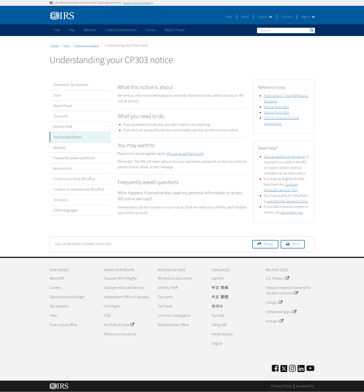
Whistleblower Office (173, 324)
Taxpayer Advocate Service (124, 287)
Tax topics (60, 199)
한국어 (217, 306)
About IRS (57, 278)
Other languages (65, 210)
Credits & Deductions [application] (120, 30)
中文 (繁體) (220, 297)
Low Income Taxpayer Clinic (287, 201)
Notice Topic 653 (276, 112)
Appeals (59, 147)
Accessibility (62, 168)
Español (218, 278)
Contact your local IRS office (74, 178)
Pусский (218, 315)
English (265, 17)
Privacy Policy (281, 386)
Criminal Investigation (174, 315)
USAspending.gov (281, 311)
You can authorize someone (284, 156)
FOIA (107, 315)
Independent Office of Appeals (126, 297)
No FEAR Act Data (119, 324)
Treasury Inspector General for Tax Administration (288, 290)
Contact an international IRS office (78, 189)
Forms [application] (150, 30)
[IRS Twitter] (283, 370)
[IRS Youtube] (310, 368)
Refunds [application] (90, 30)
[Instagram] (292, 368)
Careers (55, 287)
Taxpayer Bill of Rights (120, 278)
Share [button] (268, 244)
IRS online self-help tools (185, 153)
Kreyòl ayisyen (222, 334)
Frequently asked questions (73, 158)
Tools (57, 95)
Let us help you (291, 212)
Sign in (308, 17)
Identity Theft (168, 287)
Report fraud (62, 105)
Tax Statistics (59, 306)
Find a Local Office (63, 324)
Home (54, 45)
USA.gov (274, 302)
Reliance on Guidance (120, 334)
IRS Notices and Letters (175, 278)
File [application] (57, 30)
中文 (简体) (220, 287)
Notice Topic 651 (276, 106)
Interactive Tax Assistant (70, 84)
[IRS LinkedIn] (301, 370)
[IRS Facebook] (275, 368)
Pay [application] (72, 30)
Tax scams (60, 116)
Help (229, 17)
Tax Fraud (165, 306)
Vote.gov (274, 321)
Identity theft (62, 126)
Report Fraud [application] (175, 30)
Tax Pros (286, 17)
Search (311, 30)
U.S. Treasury (277, 278)
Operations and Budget (67, 297)
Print (296, 244)
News (245, 17)
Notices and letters (87, 45)
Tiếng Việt (219, 324)
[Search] (286, 30)
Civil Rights (112, 306)
